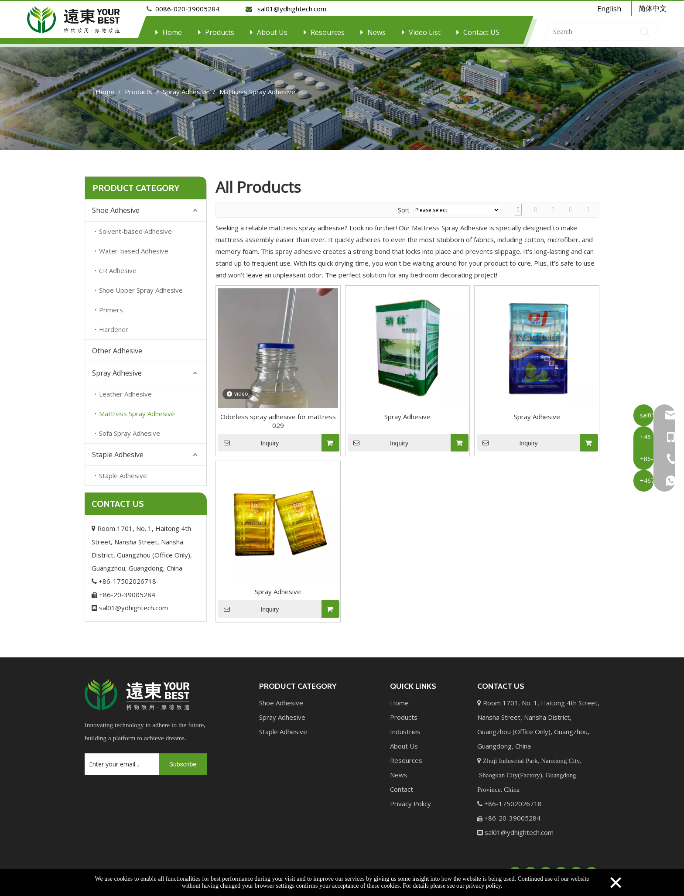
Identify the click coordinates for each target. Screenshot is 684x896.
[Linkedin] (530, 867)
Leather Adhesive (125, 389)
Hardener (113, 324)
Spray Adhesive (117, 368)
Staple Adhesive (118, 450)
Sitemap (434, 866)
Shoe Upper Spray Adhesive (141, 285)
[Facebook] (515, 867)
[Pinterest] (591, 867)
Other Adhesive (117, 346)
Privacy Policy (410, 798)
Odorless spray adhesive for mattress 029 (278, 416)
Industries (405, 726)
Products (219, 32)
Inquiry (248, 438)
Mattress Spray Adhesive (137, 408)
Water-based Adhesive (133, 246)
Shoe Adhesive (116, 205)
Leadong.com (396, 866)
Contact (401, 784)
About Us (272, 32)
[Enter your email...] (119, 759)
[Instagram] (576, 867)
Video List (425, 32)
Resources (328, 32)
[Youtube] (561, 867)
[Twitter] (545, 867)
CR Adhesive (118, 265)
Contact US (481, 32)
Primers (111, 305)
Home (172, 32)
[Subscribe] (183, 759)
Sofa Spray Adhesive (129, 428)
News (376, 32)
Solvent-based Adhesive (135, 226)
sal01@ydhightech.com (130, 602)
